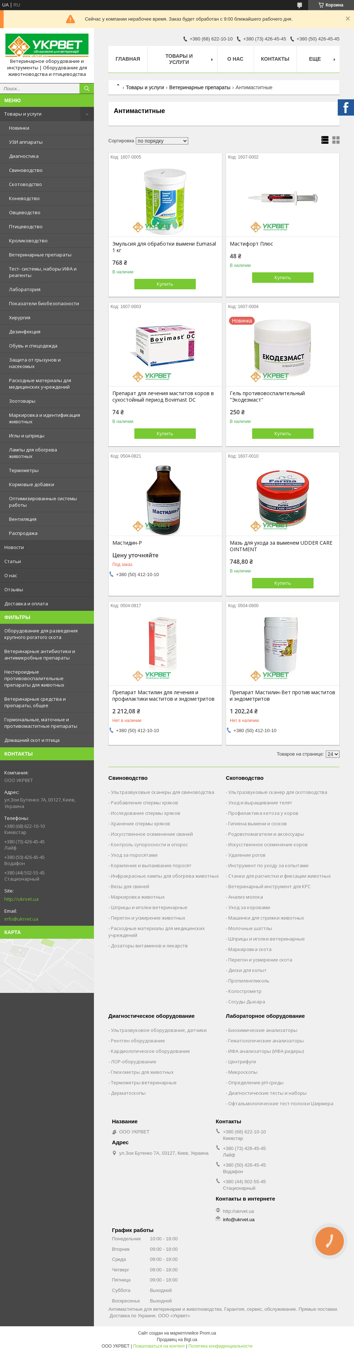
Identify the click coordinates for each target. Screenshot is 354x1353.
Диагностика (24, 156)
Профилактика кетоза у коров (263, 813)
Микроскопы (243, 1072)
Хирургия (19, 317)
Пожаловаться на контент (159, 1346)
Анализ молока (245, 897)
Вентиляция (22, 519)
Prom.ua (208, 1333)
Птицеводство (26, 226)
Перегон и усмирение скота (260, 959)
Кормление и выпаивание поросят (151, 865)
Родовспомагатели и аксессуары (266, 834)
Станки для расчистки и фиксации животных (279, 876)
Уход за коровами (249, 907)
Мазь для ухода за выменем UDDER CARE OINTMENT (281, 546)
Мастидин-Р (127, 543)
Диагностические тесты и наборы (267, 1093)
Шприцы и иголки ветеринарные (149, 907)
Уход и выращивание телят (260, 802)
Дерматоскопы (128, 1093)
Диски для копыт (247, 970)
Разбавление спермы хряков (144, 802)
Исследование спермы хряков (145, 813)
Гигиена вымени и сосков (257, 823)
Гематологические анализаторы (266, 1040)
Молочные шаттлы (250, 928)
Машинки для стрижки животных (266, 918)
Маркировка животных (138, 897)
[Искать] (86, 88)
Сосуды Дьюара (246, 1001)
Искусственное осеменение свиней (152, 834)
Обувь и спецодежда (33, 345)
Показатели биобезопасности (44, 303)
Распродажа (23, 533)
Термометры (24, 470)
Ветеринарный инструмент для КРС (269, 886)
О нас (10, 575)
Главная (128, 59)
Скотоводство (25, 184)
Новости (14, 547)
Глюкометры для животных (142, 1072)
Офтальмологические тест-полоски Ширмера (280, 1103)
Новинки (19, 128)
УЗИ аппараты (26, 142)
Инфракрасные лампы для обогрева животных (165, 876)
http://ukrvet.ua (21, 899)
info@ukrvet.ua (21, 919)
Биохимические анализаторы (262, 1030)
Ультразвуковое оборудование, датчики (159, 1030)
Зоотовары (22, 401)
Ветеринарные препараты (40, 254)
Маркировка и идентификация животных (44, 418)
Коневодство (24, 198)
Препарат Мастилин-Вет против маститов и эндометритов (282, 695)
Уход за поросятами (134, 855)
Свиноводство (26, 170)
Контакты (275, 59)
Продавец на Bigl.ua (177, 1339)
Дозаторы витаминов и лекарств (149, 945)
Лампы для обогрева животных (33, 452)
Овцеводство (24, 212)
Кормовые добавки (31, 484)
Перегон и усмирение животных (148, 918)
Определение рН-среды (256, 1082)
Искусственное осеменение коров (268, 844)
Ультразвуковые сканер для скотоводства (277, 792)
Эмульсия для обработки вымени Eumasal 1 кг (164, 247)
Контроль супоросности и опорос (149, 844)
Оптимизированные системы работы (43, 501)
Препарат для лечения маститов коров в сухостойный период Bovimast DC (163, 396)
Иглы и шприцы (26, 435)
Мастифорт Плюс (251, 244)
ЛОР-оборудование (133, 1061)
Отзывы (13, 589)
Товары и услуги (23, 114)
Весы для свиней (130, 886)
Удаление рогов (247, 855)
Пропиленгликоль (248, 980)
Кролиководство (28, 240)
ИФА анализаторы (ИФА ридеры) (266, 1051)
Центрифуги (242, 1061)
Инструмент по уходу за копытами (268, 865)
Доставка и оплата (26, 603)
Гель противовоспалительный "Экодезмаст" (267, 396)
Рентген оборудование (138, 1040)
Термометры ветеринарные (144, 1082)
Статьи (12, 561)
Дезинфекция (24, 331)
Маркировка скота (250, 949)
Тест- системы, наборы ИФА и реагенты (43, 271)
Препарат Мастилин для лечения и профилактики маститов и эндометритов (163, 695)
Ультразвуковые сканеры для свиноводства (162, 792)
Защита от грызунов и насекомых (35, 362)
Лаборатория (24, 289)
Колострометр (245, 991)
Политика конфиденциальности (220, 1346)
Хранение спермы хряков (140, 823)
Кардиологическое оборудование (150, 1051)
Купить (165, 284)
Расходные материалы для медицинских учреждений (40, 383)
